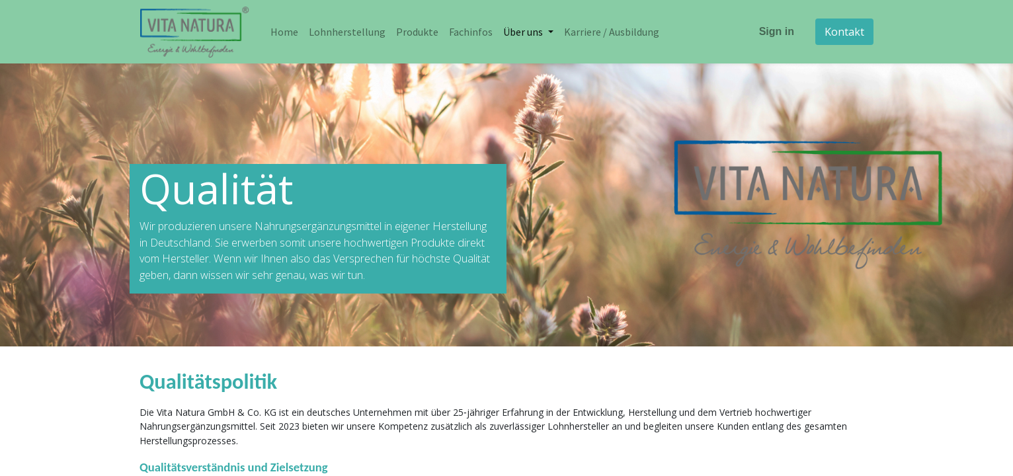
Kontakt (844, 31)
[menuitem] (284, 32)
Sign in (776, 31)
